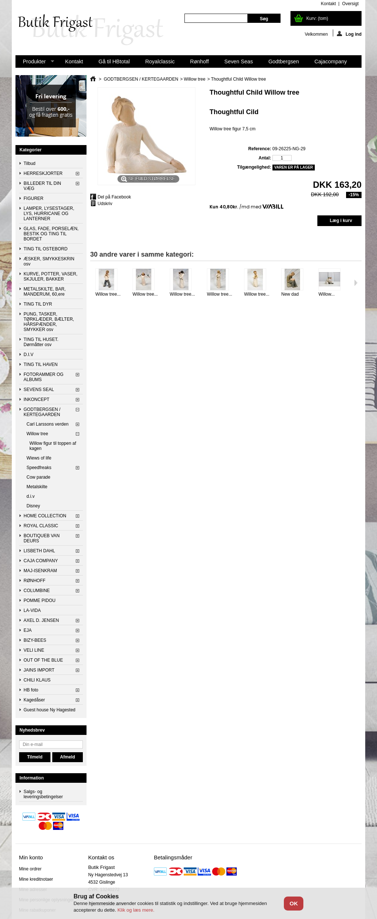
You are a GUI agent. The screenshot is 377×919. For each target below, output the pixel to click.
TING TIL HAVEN (40, 364)
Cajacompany (330, 61)
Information (32, 778)
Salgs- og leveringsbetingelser (43, 794)
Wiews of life (39, 458)
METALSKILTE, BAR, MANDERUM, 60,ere (45, 291)
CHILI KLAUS (37, 680)
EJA (28, 630)
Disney (33, 505)
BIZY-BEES (35, 640)
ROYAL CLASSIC (41, 525)
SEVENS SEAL (39, 389)
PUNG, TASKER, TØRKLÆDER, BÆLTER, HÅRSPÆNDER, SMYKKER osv (49, 321)
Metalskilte (37, 486)
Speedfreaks (39, 467)
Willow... (326, 294)
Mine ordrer (30, 869)
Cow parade (38, 477)
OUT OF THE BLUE (43, 660)
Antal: (264, 158)
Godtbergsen (283, 61)
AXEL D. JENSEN (41, 620)
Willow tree (37, 433)
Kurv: (317, 18)
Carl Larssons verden (47, 424)
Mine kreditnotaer (36, 879)
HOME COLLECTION (45, 515)
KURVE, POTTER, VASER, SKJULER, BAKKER (50, 276)
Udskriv (105, 203)
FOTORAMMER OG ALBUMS (43, 377)
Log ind (349, 33)
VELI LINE (34, 650)
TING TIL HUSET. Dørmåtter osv (41, 342)
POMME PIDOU (40, 600)
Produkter (34, 63)
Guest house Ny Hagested (49, 709)
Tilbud (29, 163)
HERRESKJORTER (43, 173)
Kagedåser (34, 700)
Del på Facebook (114, 197)
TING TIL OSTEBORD (45, 248)
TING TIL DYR (38, 304)
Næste (355, 282)
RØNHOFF (34, 580)
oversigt (350, 3)
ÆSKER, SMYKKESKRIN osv (49, 261)
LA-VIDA (32, 610)
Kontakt (74, 61)
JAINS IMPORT (39, 670)
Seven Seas (238, 61)
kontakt (328, 3)
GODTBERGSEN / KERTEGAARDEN (42, 412)
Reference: (259, 148)
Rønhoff (199, 61)
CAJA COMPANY (41, 560)
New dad (290, 294)
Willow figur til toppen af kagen (52, 446)
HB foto (31, 690)
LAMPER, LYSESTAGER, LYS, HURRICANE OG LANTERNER (49, 213)
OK (294, 903)
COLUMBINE (37, 590)
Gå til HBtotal (114, 61)
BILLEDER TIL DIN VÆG (42, 186)
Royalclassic (160, 61)
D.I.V (29, 354)
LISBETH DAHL (39, 550)
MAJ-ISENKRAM (40, 570)
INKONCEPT (36, 399)
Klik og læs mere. (135, 910)
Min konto (31, 857)
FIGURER (33, 198)
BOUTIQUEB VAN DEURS (42, 538)
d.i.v (31, 496)
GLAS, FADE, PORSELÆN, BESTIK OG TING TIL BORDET (51, 234)
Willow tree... (108, 294)
